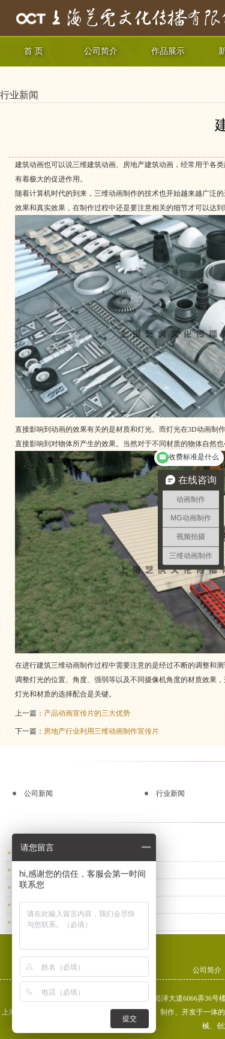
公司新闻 (38, 793)
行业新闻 (19, 95)
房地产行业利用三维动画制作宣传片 (101, 731)
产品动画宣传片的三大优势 (87, 713)
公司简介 (101, 51)
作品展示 (168, 51)
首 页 (33, 51)
